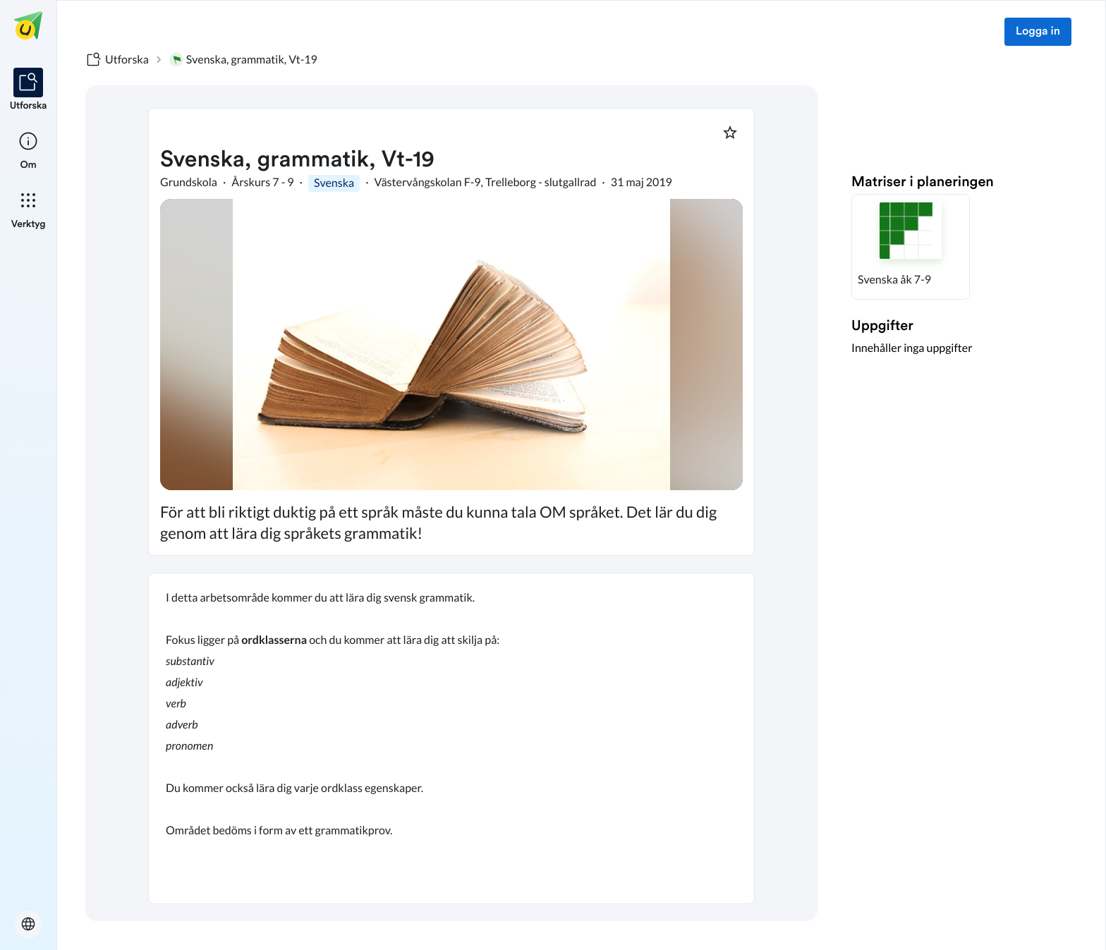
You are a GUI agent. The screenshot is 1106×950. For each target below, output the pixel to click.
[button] (910, 247)
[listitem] (28, 90)
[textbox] (451, 738)
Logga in (1038, 31)
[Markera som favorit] (730, 132)
